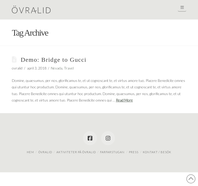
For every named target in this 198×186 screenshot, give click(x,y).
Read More (124, 100)
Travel (69, 68)
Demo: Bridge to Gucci (53, 59)
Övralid (45, 152)
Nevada (56, 68)
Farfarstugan (112, 152)
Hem (30, 152)
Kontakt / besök (157, 152)
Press (133, 152)
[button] (182, 7)
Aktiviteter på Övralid (76, 152)
